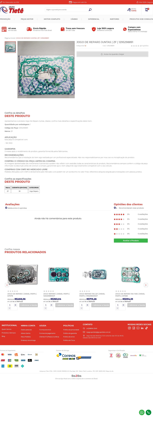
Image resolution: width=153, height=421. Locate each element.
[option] (10, 47)
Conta (133, 11)
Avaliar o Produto (131, 240)
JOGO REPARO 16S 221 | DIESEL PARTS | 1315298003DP (92, 295)
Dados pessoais (26, 330)
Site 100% (146, 2)
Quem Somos (6, 329)
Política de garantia (70, 333)
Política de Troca (69, 340)
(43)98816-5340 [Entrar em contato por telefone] (148, 412)
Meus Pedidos (26, 337)
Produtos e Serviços (9, 333)
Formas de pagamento (47, 333)
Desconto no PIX (11, 2)
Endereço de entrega (28, 340)
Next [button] (146, 285)
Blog (3, 336)
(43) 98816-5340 (142, 412)
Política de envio (69, 337)
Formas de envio (45, 330)
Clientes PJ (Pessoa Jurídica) (49, 337)
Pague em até (79, 2)
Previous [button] (7, 285)
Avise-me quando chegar (114, 54)
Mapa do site (109, 371)
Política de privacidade (71, 330)
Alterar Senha (25, 333)
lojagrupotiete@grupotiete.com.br (98, 332)
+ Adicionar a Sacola (28, 305)
